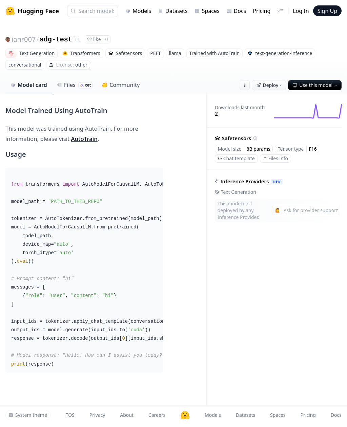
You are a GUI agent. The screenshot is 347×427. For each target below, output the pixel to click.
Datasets (173, 11)
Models (138, 11)
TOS (70, 415)
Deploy (269, 85)
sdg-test (56, 39)
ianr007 (24, 39)
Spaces (207, 11)
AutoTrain (84, 139)
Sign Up (327, 11)
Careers (156, 415)
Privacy (97, 415)
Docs (236, 11)
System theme (27, 415)
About (127, 415)
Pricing (261, 11)
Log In (301, 11)
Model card (28, 85)
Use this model (315, 85)
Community (121, 85)
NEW (276, 181)
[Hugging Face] (185, 415)
